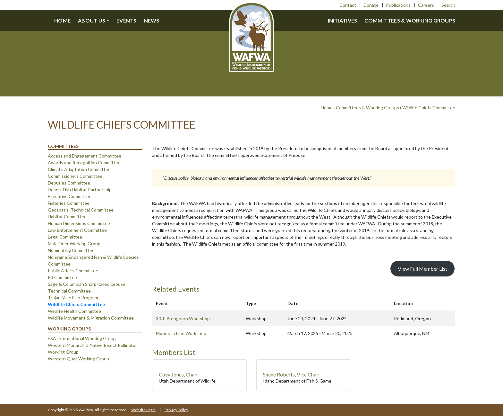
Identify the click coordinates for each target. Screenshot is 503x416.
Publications (398, 5)
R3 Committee (62, 277)
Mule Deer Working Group (74, 243)
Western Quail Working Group (78, 358)
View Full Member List (422, 269)
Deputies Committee (69, 182)
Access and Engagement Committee (84, 155)
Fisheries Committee (69, 203)
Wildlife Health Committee (74, 311)
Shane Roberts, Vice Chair (291, 374)
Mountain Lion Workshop (181, 333)
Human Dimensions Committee (79, 223)
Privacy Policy (176, 409)
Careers (426, 5)
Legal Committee (65, 237)
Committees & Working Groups (409, 20)
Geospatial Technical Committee (81, 210)
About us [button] (91, 20)
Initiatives (342, 20)
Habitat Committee (67, 216)
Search (448, 5)
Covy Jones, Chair (178, 374)
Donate (371, 5)
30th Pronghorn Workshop (183, 318)
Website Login (143, 409)
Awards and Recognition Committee (84, 162)
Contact (347, 5)
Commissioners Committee (75, 176)
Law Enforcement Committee (77, 230)
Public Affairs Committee (73, 270)
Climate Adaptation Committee (79, 169)
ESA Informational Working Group (82, 338)
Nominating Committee (71, 250)
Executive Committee (69, 196)
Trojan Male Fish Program (73, 297)
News (151, 20)
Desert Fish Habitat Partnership (80, 189)
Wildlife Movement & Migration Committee (91, 318)
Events (126, 20)
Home (62, 20)
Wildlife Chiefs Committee (428, 107)
